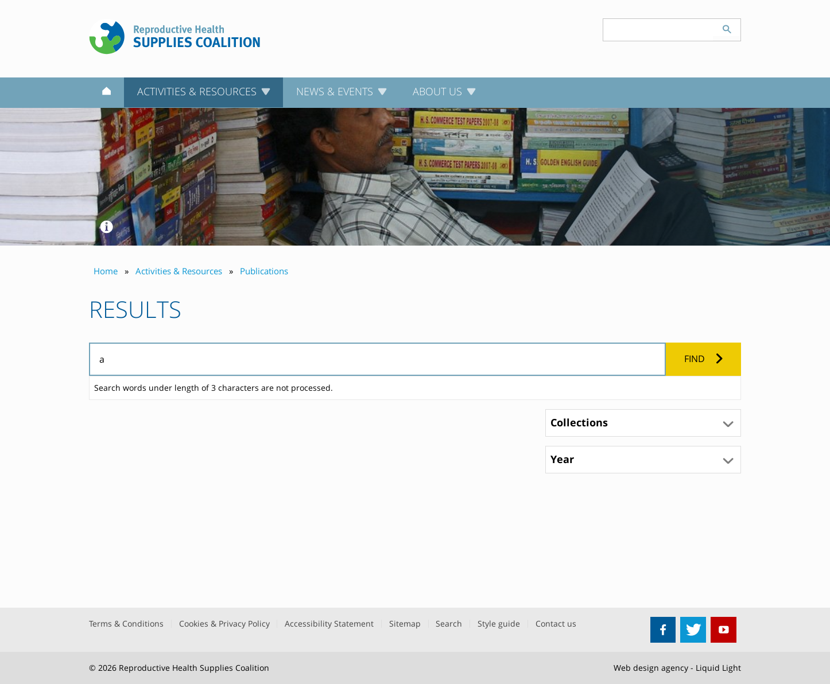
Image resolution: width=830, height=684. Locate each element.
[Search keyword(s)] (658, 30)
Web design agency (651, 667)
